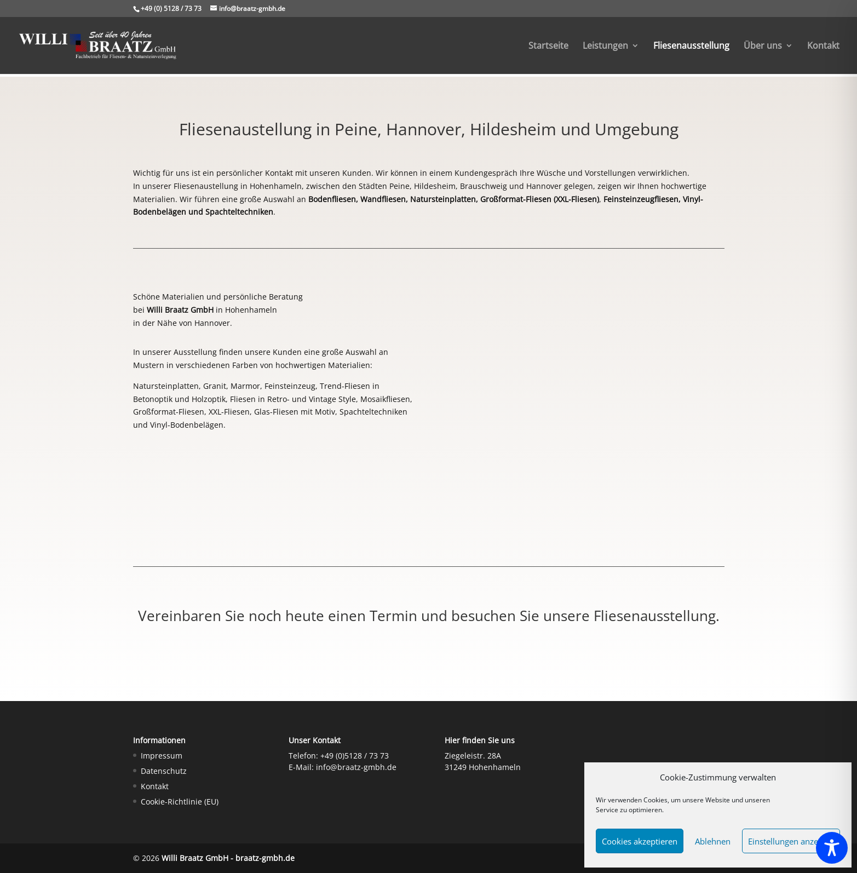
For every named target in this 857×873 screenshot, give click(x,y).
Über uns (763, 46)
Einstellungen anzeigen (791, 841)
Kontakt (823, 46)
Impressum (161, 755)
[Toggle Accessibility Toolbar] (832, 848)
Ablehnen (713, 841)
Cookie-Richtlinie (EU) (179, 801)
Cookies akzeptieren (639, 841)
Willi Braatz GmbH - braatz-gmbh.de (228, 858)
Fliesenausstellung (691, 46)
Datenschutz (164, 771)
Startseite (548, 46)
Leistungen (605, 46)
